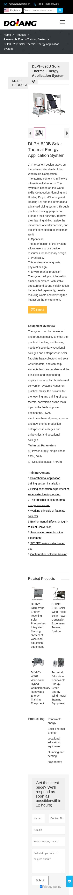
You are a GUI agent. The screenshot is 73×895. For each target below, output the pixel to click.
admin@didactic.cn (19, 4)
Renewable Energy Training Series (25, 39)
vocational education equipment (53, 738)
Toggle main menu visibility (62, 20)
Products (21, 34)
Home (7, 34)
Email (36, 310)
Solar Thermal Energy (55, 726)
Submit (39, 876)
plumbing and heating (55, 749)
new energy (54, 757)
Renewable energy (54, 716)
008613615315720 (48, 4)
